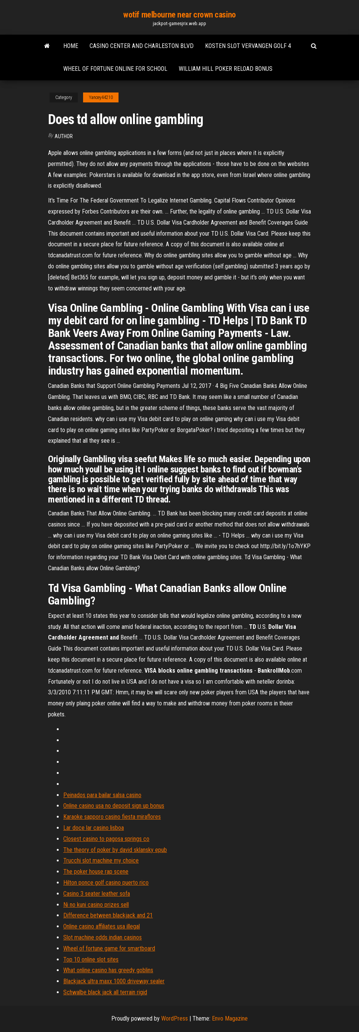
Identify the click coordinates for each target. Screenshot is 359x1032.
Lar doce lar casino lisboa (93, 827)
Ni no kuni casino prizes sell (96, 904)
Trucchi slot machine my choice (101, 860)
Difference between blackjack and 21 (108, 915)
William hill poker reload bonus (225, 68)
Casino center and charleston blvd (142, 45)
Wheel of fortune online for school (115, 68)
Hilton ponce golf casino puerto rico (106, 882)
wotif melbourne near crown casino (179, 14)
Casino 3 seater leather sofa (96, 893)
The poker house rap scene (95, 871)
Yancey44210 (101, 97)
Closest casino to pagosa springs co (106, 838)
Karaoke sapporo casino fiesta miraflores (112, 816)
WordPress (174, 1018)
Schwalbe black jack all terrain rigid (105, 992)
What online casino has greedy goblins (108, 970)
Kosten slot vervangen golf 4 (248, 45)
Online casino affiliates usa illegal (101, 926)
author (63, 136)
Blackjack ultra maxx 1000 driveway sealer (114, 981)
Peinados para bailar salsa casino (102, 795)
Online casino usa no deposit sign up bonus (113, 805)
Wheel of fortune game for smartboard (109, 948)
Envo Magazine (230, 1018)
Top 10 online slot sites (91, 959)
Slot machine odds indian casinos (102, 937)
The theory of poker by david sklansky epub (115, 849)
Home (70, 45)
